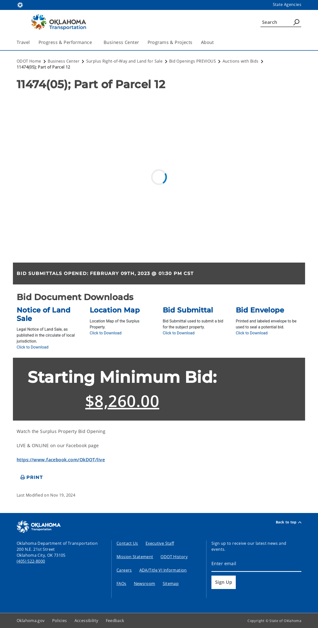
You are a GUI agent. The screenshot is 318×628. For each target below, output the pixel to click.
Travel (23, 42)
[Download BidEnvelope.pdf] (252, 333)
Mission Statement (135, 556)
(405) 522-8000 (31, 561)
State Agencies (287, 4)
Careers (124, 570)
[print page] (31, 478)
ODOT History (174, 556)
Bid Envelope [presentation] (260, 310)
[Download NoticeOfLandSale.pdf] (32, 347)
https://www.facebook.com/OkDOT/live (61, 460)
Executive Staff (160, 543)
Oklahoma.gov (31, 620)
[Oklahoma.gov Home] (20, 4)
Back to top (288, 522)
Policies (59, 620)
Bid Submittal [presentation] (188, 310)
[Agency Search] (296, 22)
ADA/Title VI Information (163, 570)
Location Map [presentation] (115, 310)
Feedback (115, 620)
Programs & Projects (170, 42)
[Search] (280, 22)
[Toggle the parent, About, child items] (215, 42)
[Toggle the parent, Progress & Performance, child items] (93, 42)
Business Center (121, 42)
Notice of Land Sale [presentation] (43, 314)
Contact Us (127, 543)
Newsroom (144, 583)
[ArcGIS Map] (159, 175)
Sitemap (171, 583)
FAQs (121, 583)
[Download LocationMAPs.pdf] (105, 333)
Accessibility (86, 620)
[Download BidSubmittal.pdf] (179, 333)
